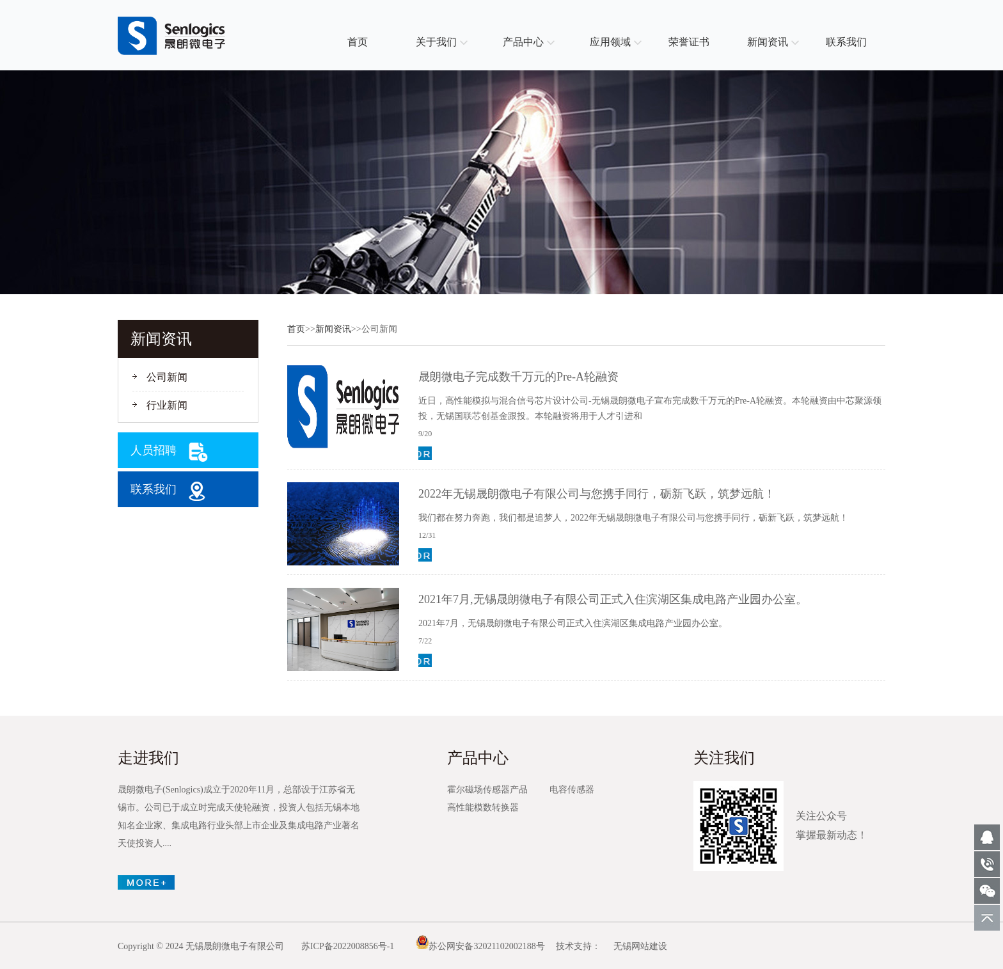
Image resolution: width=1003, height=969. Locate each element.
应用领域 (610, 41)
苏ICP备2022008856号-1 (347, 946)
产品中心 (523, 41)
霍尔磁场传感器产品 (487, 789)
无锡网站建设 (640, 946)
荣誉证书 (688, 41)
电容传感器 (571, 789)
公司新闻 (166, 377)
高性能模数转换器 (483, 807)
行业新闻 (166, 405)
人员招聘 (153, 450)
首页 (357, 41)
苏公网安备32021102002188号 (480, 946)
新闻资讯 (767, 41)
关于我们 (436, 41)
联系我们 (846, 41)
